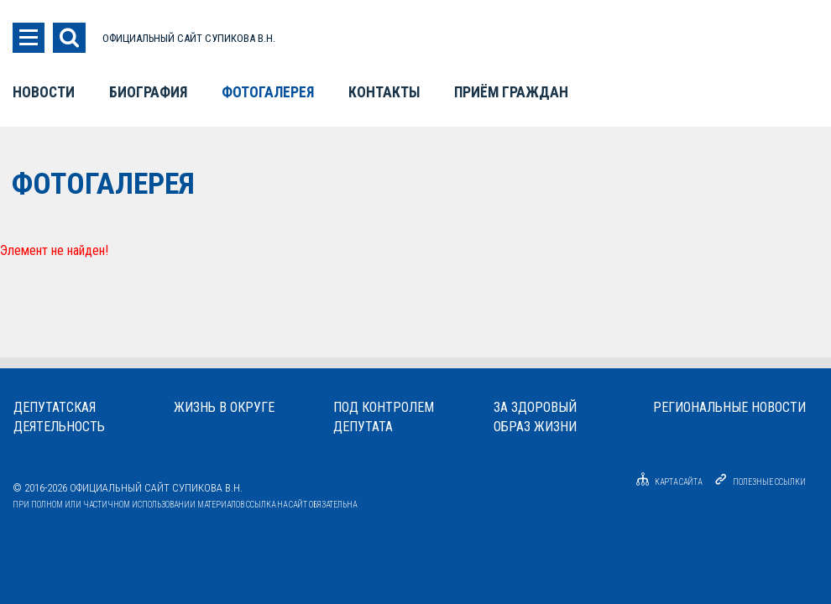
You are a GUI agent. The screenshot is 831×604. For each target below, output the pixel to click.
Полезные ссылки (769, 482)
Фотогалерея (268, 92)
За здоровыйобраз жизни (535, 417)
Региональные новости (729, 407)
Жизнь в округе (224, 407)
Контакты (384, 92)
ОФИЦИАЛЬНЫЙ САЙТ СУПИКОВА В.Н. (188, 38)
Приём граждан (511, 92)
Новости (44, 92)
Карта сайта (666, 482)
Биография (148, 92)
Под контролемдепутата (383, 417)
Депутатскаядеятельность (59, 417)
